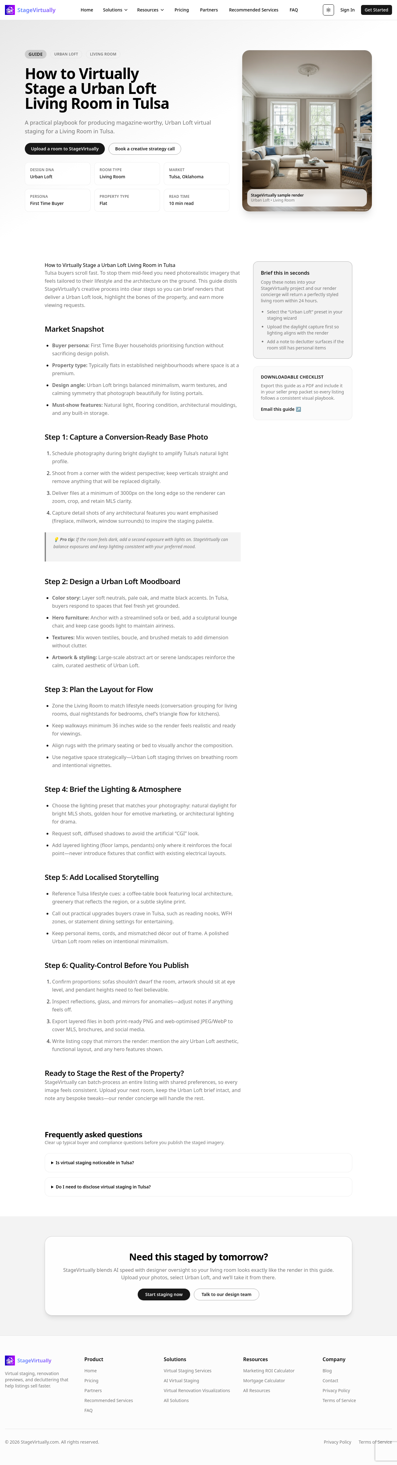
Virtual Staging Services (188, 1371)
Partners (209, 10)
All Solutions (176, 1400)
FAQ (294, 10)
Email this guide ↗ (281, 409)
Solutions (115, 10)
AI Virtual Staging (181, 1380)
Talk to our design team (227, 1294)
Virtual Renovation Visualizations (197, 1390)
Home (87, 10)
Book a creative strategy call (145, 149)
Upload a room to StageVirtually (65, 149)
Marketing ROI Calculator (269, 1371)
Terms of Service (339, 1400)
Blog (327, 1371)
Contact (330, 1380)
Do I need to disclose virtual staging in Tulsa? (103, 1187)
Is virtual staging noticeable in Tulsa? (95, 1162)
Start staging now (164, 1294)
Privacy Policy (336, 1390)
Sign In (347, 10)
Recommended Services (253, 10)
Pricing (182, 10)
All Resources (256, 1390)
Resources (150, 10)
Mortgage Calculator (264, 1380)
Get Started (376, 10)
